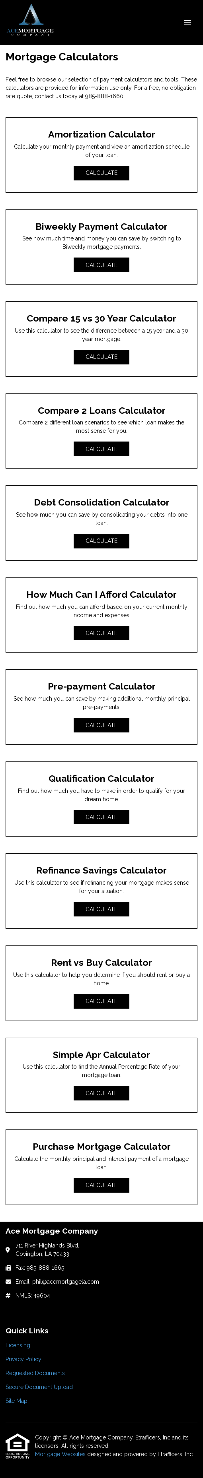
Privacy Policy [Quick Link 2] (23, 1359)
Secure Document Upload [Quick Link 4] (39, 1387)
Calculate (101, 173)
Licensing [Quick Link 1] (18, 1345)
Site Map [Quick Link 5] (16, 1401)
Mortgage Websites (61, 1454)
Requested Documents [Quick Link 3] (35, 1373)
